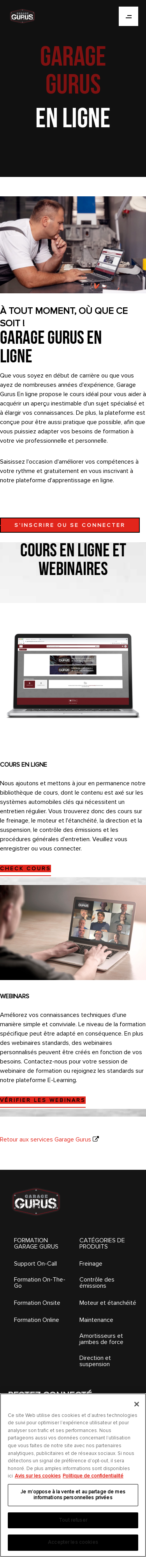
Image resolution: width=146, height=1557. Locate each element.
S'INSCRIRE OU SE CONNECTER (69, 525)
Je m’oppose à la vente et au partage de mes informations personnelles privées (73, 1495)
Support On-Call (35, 1264)
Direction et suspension (95, 1361)
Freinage (90, 1264)
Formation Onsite (37, 1303)
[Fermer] (136, 1404)
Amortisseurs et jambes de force (101, 1339)
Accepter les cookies (73, 1542)
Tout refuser (73, 1520)
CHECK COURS (25, 868)
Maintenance (96, 1320)
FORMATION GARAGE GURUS (36, 1243)
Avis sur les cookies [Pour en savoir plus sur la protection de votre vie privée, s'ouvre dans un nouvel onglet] (38, 1476)
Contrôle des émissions (96, 1282)
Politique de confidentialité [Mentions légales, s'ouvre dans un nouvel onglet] (93, 1476)
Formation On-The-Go (39, 1282)
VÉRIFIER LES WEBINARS (43, 1100)
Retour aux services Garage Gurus (45, 1139)
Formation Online (36, 1320)
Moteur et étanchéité (107, 1303)
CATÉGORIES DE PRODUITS (102, 1243)
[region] (73, 1475)
